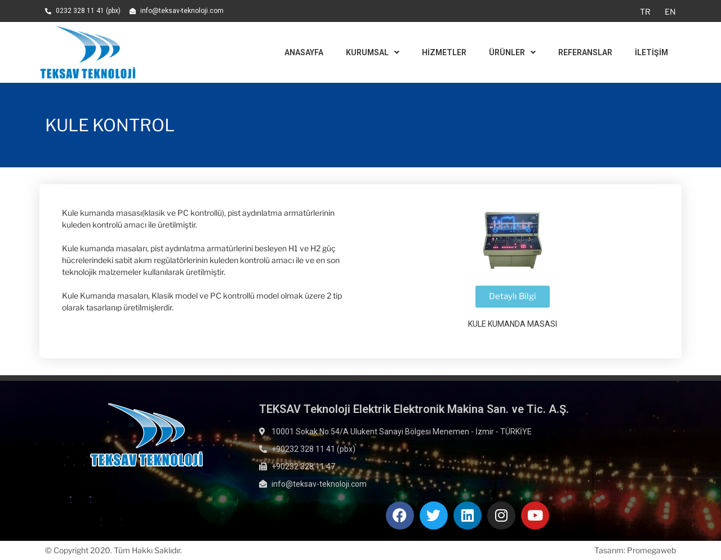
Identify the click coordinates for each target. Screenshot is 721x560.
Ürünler (512, 52)
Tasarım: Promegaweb (635, 550)
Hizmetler (444, 52)
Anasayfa (303, 52)
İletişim (651, 52)
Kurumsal (372, 52)
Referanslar (585, 52)
